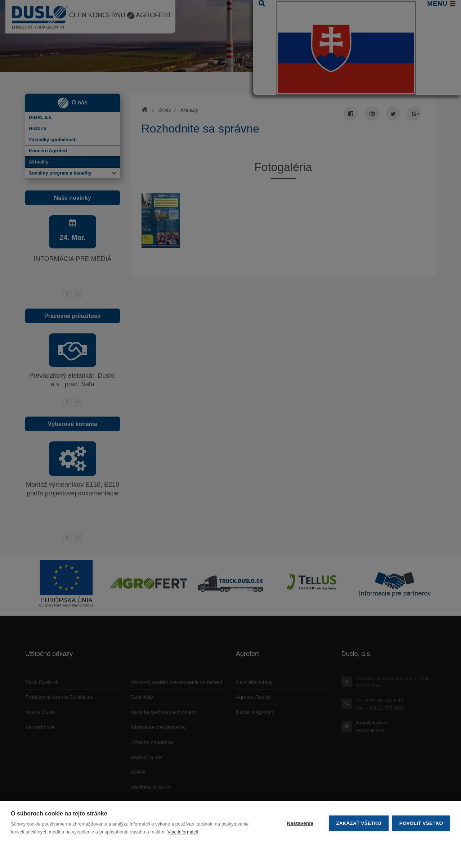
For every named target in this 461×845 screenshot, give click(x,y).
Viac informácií (182, 832)
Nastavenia (300, 823)
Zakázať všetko (358, 823)
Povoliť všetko (421, 823)
